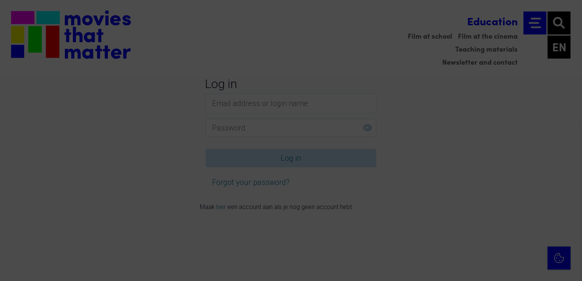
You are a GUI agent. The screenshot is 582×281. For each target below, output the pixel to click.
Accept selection (517, 266)
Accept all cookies (517, 244)
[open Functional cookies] (569, 193)
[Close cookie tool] (570, 138)
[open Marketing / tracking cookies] (569, 216)
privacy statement (486, 168)
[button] (509, 193)
